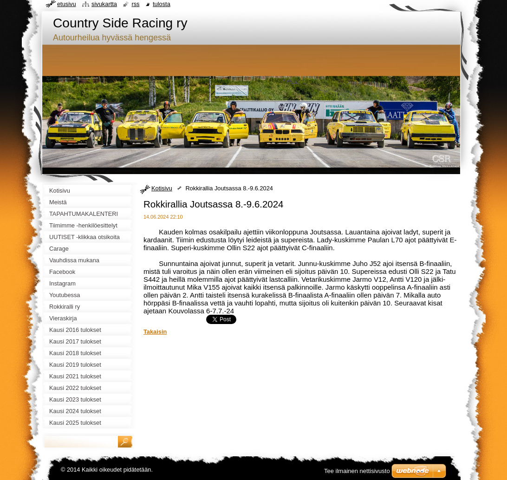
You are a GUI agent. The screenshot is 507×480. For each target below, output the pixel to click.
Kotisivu (161, 188)
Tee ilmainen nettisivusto (357, 470)
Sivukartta (104, 3)
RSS (135, 3)
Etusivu (66, 3)
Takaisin (155, 331)
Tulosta (161, 3)
